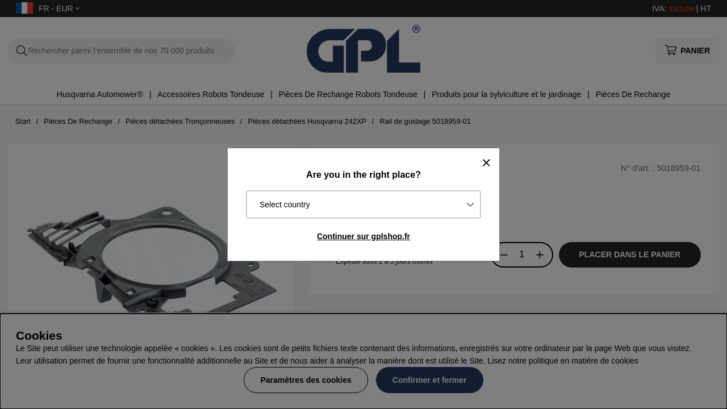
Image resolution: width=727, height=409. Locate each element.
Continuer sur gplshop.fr (363, 236)
